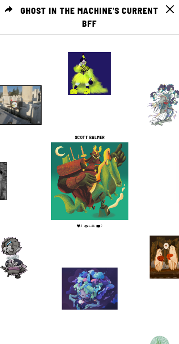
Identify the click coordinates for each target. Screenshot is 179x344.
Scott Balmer (90, 137)
